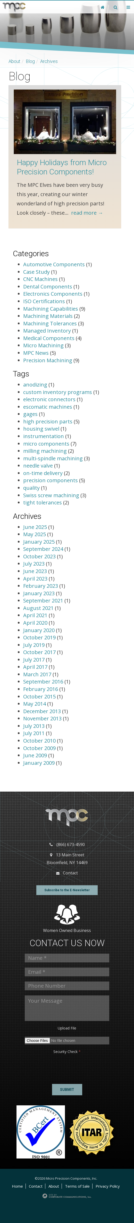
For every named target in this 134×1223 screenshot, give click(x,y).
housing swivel (41, 428)
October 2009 (40, 748)
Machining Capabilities (50, 308)
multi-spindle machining (53, 458)
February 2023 (41, 585)
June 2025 (35, 527)
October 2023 (40, 556)
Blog (30, 61)
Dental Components (47, 286)
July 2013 (34, 725)
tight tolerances (42, 502)
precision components (50, 480)
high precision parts (47, 421)
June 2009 (35, 755)
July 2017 (34, 659)
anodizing (35, 384)
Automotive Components (54, 264)
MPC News (36, 352)
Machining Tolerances (50, 323)
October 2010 (40, 740)
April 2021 (36, 615)
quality (31, 487)
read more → (87, 212)
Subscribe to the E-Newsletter (67, 890)
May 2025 (35, 534)
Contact (70, 873)
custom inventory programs (57, 392)
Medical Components (48, 338)
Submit (67, 1090)
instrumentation (43, 436)
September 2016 (43, 681)
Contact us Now (67, 943)
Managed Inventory (47, 330)
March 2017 (38, 674)
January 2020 (39, 630)
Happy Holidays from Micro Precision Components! (62, 167)
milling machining (45, 450)
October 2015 (40, 696)
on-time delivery (43, 473)
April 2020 (36, 622)
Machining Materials (48, 315)
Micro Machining (43, 345)
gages (30, 414)
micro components (46, 443)
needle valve (38, 465)
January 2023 (39, 593)
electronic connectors (49, 399)
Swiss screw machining (51, 495)
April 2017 (36, 666)
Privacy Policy (108, 1186)
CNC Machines (40, 279)
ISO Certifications (44, 301)
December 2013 (42, 711)
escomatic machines (47, 406)
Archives (49, 61)
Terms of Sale (77, 1186)
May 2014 (35, 703)
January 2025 (39, 541)
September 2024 (43, 548)
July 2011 (34, 733)
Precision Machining (47, 360)
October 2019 (40, 637)
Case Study (36, 271)
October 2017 (40, 652)
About (14, 61)
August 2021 (39, 608)
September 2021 (43, 600)
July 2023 (34, 563)
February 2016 (41, 689)
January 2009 (39, 762)
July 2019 (34, 644)
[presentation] (43, 1067)
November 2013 (43, 718)
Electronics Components (52, 293)
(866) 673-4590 (70, 844)
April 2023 (36, 578)
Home (17, 1186)
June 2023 (35, 571)
